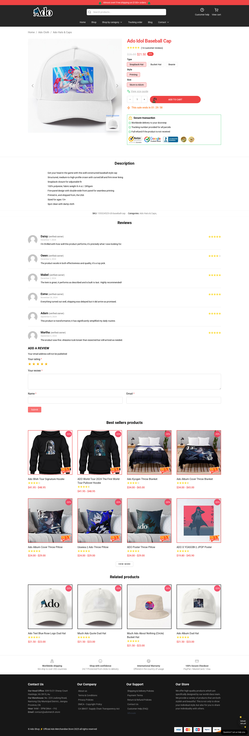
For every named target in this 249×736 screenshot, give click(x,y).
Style (129, 69)
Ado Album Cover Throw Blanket (195, 479)
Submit (34, 409)
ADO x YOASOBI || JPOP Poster (194, 547)
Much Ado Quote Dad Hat (91, 633)
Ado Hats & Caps (62, 32)
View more (124, 564)
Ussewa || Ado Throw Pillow (92, 547)
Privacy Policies (85, 700)
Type (129, 59)
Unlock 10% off (243, 722)
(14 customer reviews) (152, 48)
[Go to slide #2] (83, 140)
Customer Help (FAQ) (137, 708)
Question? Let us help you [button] (234, 732)
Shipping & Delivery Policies (140, 691)
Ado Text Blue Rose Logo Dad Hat (47, 633)
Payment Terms (135, 695)
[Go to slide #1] (66, 140)
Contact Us (132, 704)
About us (82, 691)
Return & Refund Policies (139, 700)
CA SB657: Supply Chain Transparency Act (99, 708)
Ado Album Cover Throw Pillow (45, 547)
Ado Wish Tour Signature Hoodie (46, 479)
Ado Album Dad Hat (188, 633)
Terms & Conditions (87, 695)
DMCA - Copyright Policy (90, 704)
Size (129, 79)
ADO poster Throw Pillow (141, 547)
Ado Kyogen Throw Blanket (142, 479)
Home (31, 32)
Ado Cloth (43, 32)
